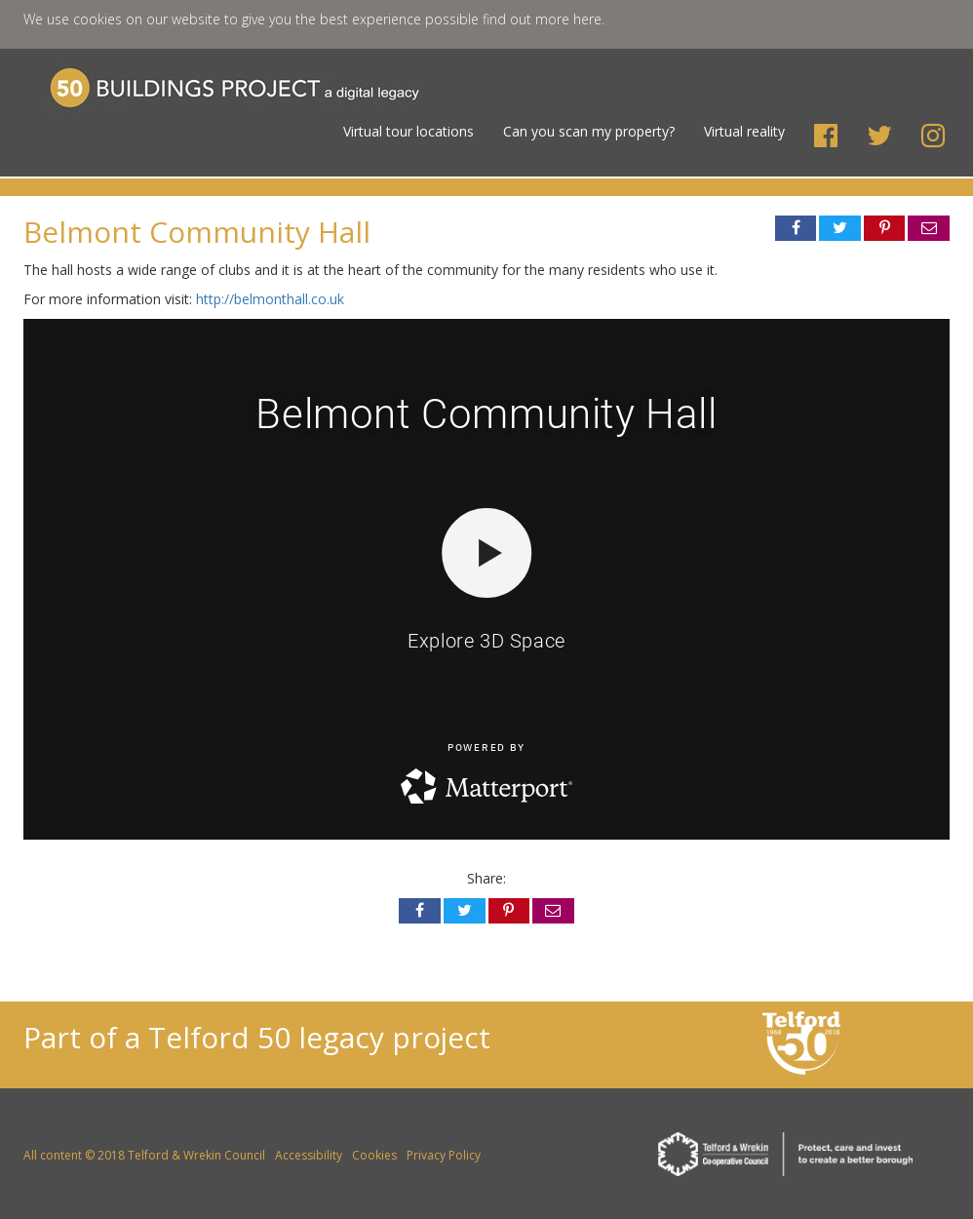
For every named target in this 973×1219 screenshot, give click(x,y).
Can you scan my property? (589, 131)
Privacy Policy (444, 1155)
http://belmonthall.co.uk (270, 299)
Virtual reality (744, 131)
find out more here (542, 19)
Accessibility (308, 1155)
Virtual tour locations (408, 131)
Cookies (374, 1155)
